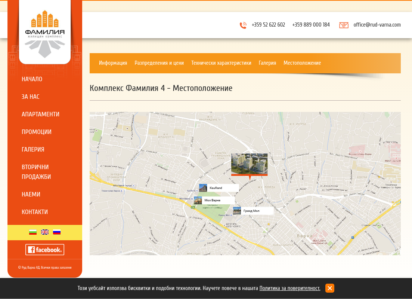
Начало (32, 79)
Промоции (37, 132)
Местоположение (302, 63)
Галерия (33, 149)
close (329, 288)
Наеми (31, 194)
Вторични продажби (36, 172)
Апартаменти (40, 114)
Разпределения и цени (159, 63)
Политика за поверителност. (290, 288)
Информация (113, 63)
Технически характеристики (221, 63)
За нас (31, 97)
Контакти (35, 212)
